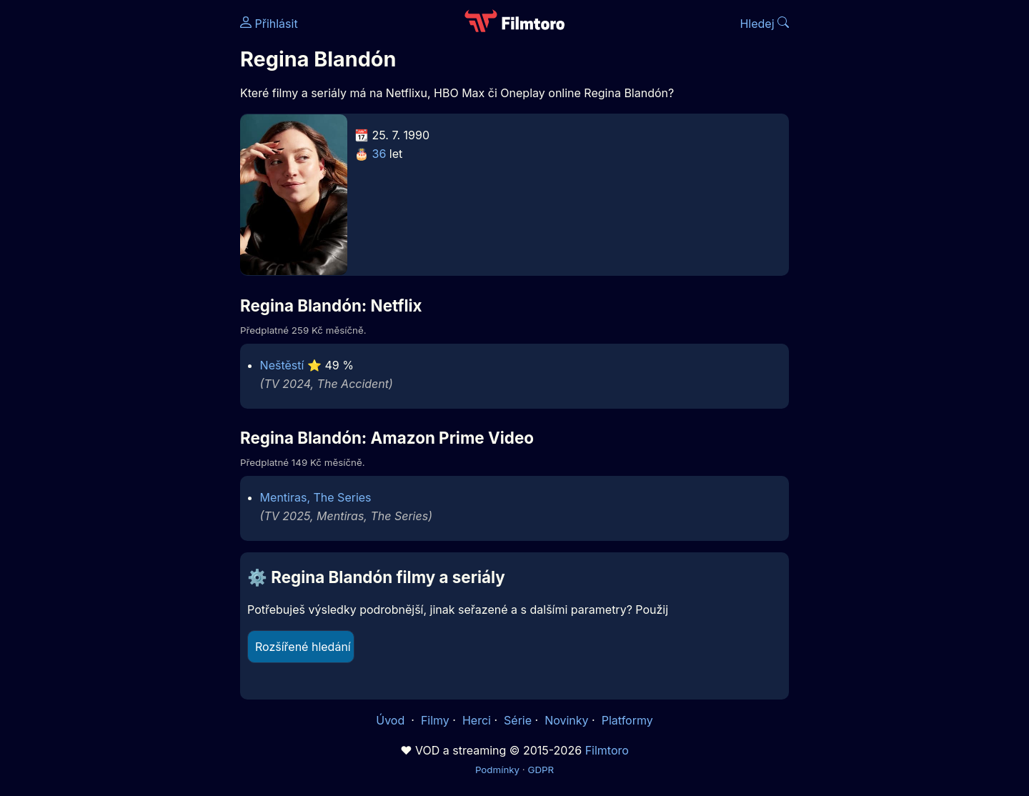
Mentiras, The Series (316, 497)
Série (518, 720)
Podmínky (497, 769)
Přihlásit (269, 23)
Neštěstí (282, 365)
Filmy (435, 720)
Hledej (764, 23)
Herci (476, 720)
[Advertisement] (136, 220)
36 (379, 153)
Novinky (566, 720)
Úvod (391, 720)
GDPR (540, 769)
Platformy (627, 720)
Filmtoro (607, 750)
